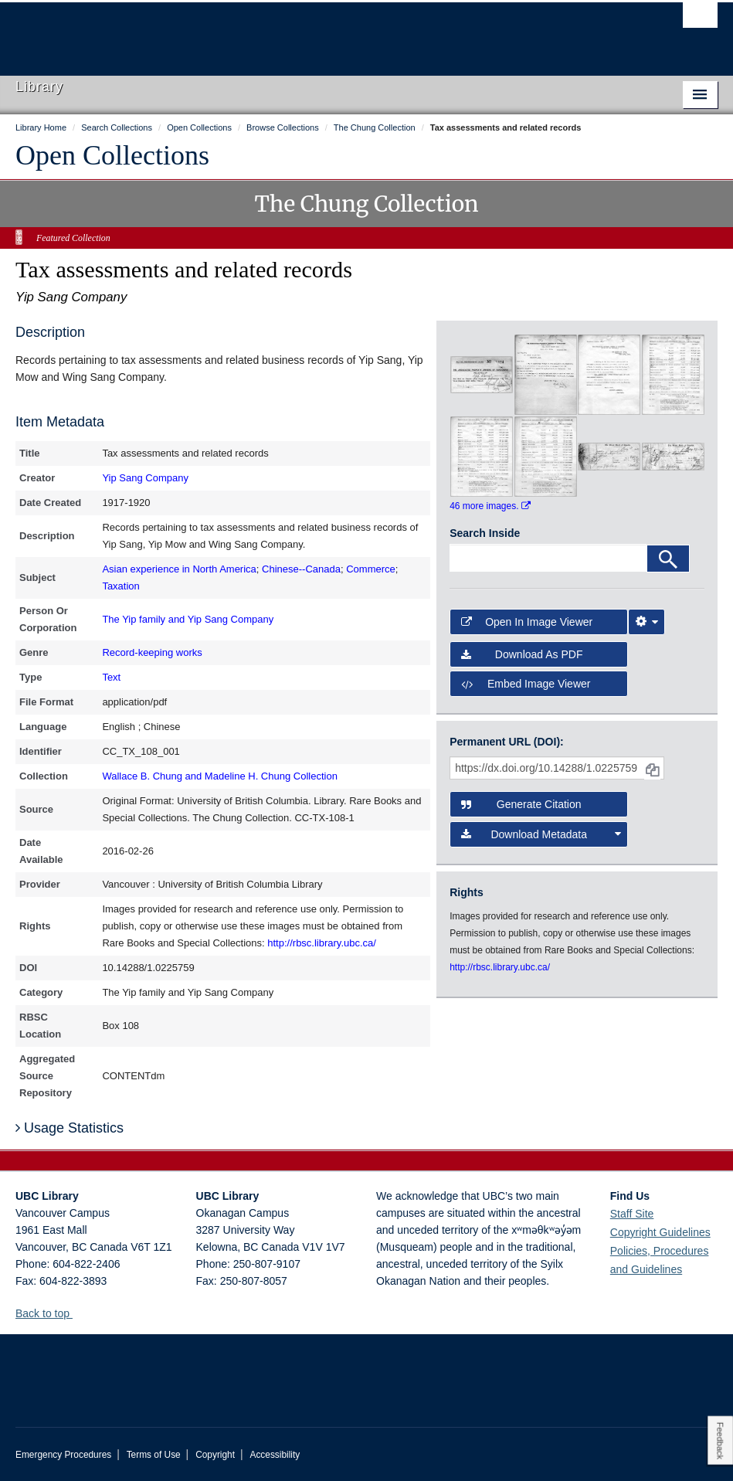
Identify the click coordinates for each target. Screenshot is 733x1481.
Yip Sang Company (145, 478)
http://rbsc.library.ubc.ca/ (321, 943)
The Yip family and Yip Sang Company (187, 619)
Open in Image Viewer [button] (526, 622)
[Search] (668, 558)
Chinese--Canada (301, 569)
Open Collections (112, 155)
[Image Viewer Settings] (646, 622)
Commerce (370, 569)
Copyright (215, 1454)
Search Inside (485, 533)
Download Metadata (541, 834)
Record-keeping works (152, 652)
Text (111, 677)
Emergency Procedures (63, 1454)
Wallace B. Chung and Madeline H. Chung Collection (219, 776)
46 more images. (490, 506)
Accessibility (274, 1454)
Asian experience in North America (179, 569)
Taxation (120, 586)
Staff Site (632, 1214)
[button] (78, 1313)
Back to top (49, 1313)
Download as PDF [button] (521, 654)
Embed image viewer (525, 684)
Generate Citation (521, 804)
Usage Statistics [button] (69, 1128)
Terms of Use (154, 1454)
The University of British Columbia (314, 31)
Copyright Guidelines (660, 1232)
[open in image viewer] (481, 374)
